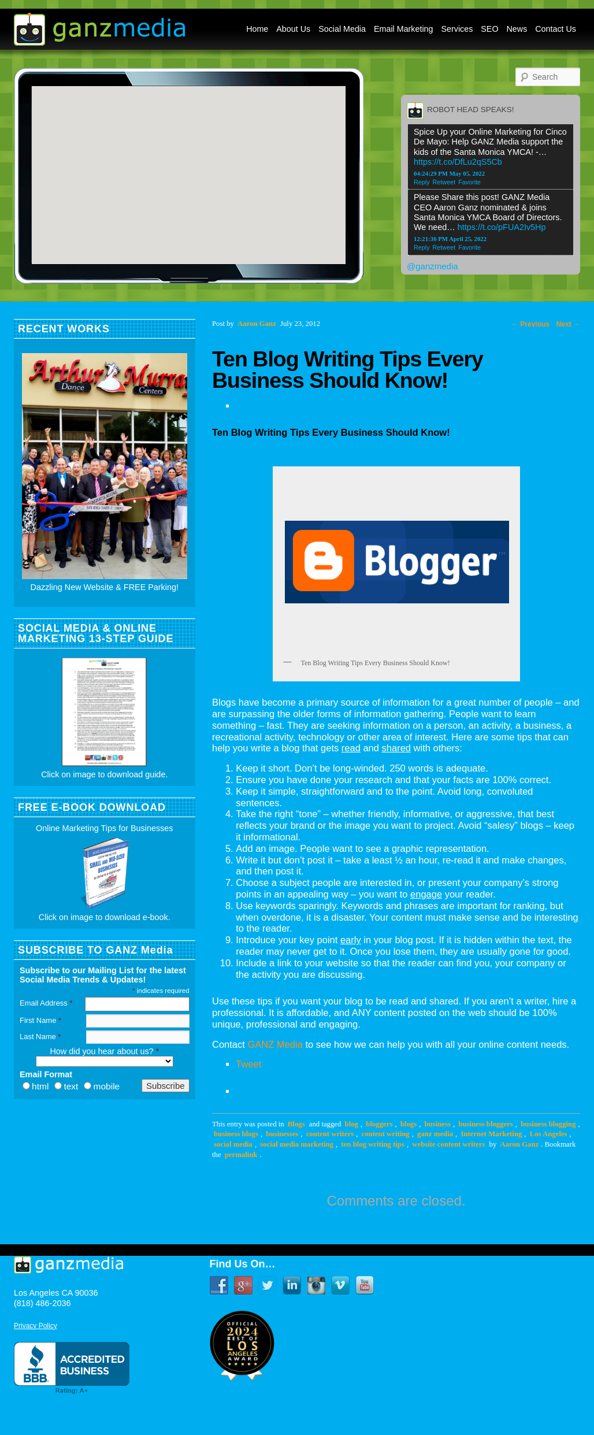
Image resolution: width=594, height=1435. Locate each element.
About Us (293, 29)
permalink (241, 1155)
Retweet (444, 182)
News (517, 29)
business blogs (236, 1134)
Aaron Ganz (519, 1144)
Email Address (46, 1003)
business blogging (548, 1124)
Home (257, 29)
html (40, 1086)
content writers (330, 1134)
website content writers (448, 1144)
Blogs (296, 1124)
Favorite (469, 182)
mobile (106, 1086)
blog (351, 1124)
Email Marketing (403, 29)
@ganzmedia (432, 266)
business (438, 1124)
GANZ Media (274, 1044)
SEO (489, 29)
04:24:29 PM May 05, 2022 (449, 173)
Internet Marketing (491, 1134)
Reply (422, 182)
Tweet (248, 1064)
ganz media (435, 1134)
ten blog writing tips (372, 1144)
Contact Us (555, 29)
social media (233, 1144)
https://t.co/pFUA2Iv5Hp (502, 227)
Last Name (40, 1036)
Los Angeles (548, 1134)
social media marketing (296, 1144)
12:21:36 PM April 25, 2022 (450, 238)
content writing (386, 1134)
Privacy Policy (35, 1326)
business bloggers (485, 1124)
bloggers (379, 1124)
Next (568, 324)
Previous (530, 324)
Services (457, 29)
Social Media (342, 29)
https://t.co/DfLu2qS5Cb (458, 161)
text (71, 1086)
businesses (282, 1134)
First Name (40, 1020)
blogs (408, 1124)
